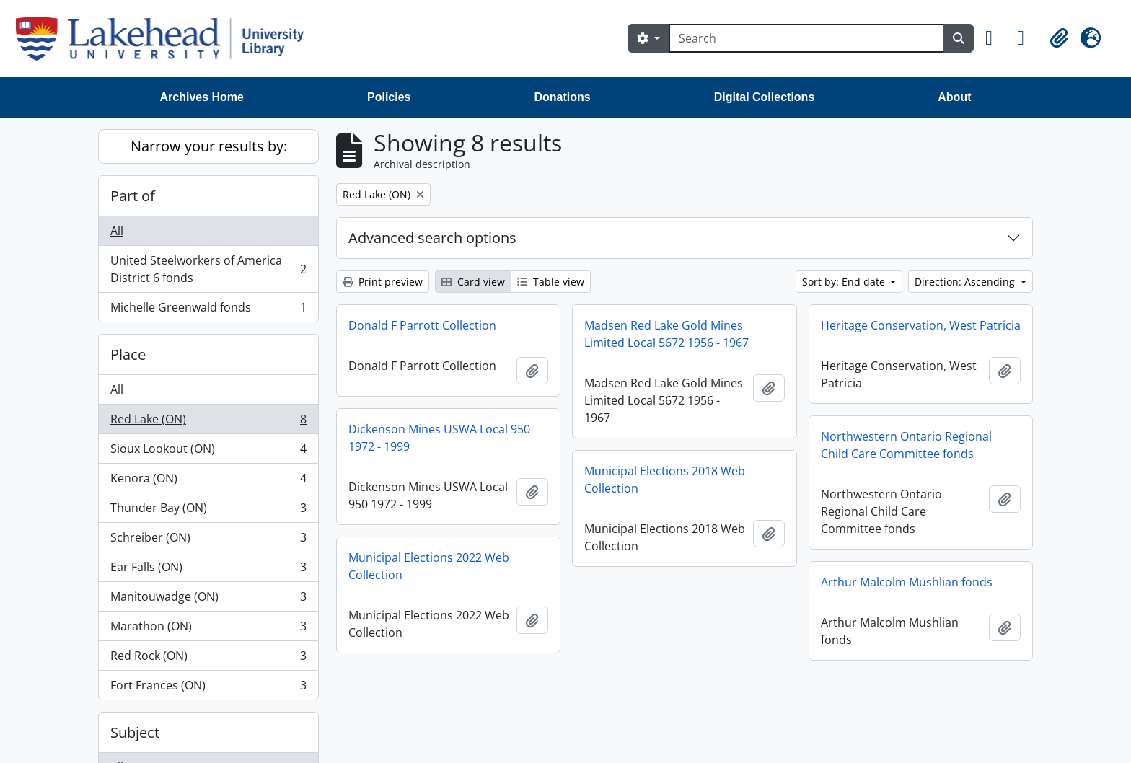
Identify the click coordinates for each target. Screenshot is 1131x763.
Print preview (383, 281)
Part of (132, 196)
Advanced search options (432, 237)
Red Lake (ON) (208, 422)
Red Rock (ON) (208, 659)
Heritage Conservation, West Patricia (921, 325)
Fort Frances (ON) (208, 688)
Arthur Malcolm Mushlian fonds (907, 582)
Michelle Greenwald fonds (208, 310)
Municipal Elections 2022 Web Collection (428, 566)
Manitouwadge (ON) (208, 600)
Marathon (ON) (208, 629)
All (116, 231)
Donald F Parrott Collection (422, 325)
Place (128, 354)
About (954, 97)
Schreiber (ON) (208, 540)
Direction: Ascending (966, 281)
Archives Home (202, 97)
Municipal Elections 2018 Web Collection (664, 479)
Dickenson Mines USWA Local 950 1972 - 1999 (439, 437)
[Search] (806, 38)
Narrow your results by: (209, 146)
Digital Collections (764, 97)
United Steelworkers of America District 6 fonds (208, 269)
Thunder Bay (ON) (208, 511)
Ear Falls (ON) (208, 570)
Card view (473, 281)
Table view (550, 281)
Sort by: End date (845, 281)
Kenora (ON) (208, 481)
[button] (995, 38)
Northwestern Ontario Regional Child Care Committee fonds (906, 445)
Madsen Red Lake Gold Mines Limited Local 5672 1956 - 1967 (666, 333)
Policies (388, 97)
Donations (562, 97)
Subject (134, 732)
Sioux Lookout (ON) (208, 452)
